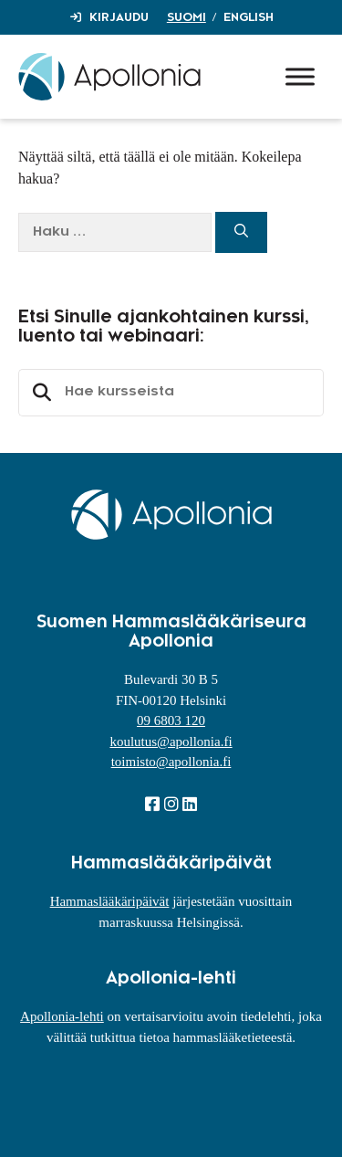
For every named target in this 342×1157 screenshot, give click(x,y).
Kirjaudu (119, 17)
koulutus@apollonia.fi (170, 741)
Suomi (186, 17)
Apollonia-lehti (62, 1016)
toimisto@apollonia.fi (171, 761)
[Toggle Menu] (300, 76)
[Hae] (241, 232)
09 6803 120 (171, 720)
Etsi (39, 392)
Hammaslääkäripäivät (110, 901)
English (248, 17)
